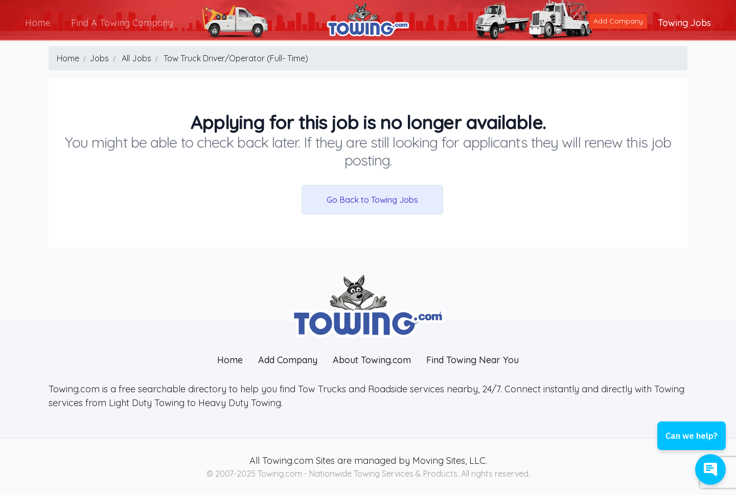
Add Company (617, 20)
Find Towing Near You (472, 360)
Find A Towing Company (122, 22)
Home (38, 22)
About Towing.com (372, 360)
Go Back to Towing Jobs (372, 200)
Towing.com (286, 460)
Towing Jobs (683, 22)
